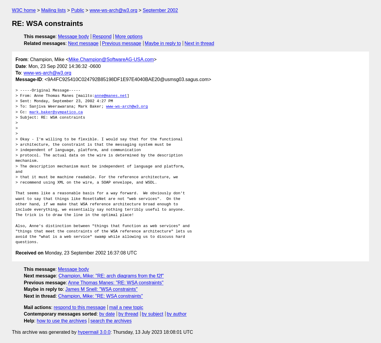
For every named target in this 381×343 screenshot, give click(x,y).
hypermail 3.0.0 (94, 332)
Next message (83, 43)
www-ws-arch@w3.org (113, 10)
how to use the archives (62, 320)
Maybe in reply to (163, 43)
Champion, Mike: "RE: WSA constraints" (100, 296)
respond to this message (79, 307)
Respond (102, 36)
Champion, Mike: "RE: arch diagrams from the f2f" (111, 275)
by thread (128, 313)
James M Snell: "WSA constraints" (101, 289)
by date (107, 313)
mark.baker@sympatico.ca (56, 112)
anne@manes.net (110, 96)
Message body (73, 36)
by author (177, 313)
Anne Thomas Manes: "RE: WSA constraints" (116, 282)
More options (129, 36)
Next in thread (199, 43)
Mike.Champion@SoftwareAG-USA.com (111, 59)
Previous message (121, 43)
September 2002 (160, 10)
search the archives (111, 320)
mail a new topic (126, 307)
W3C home (24, 10)
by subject (152, 313)
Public (77, 10)
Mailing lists (53, 10)
